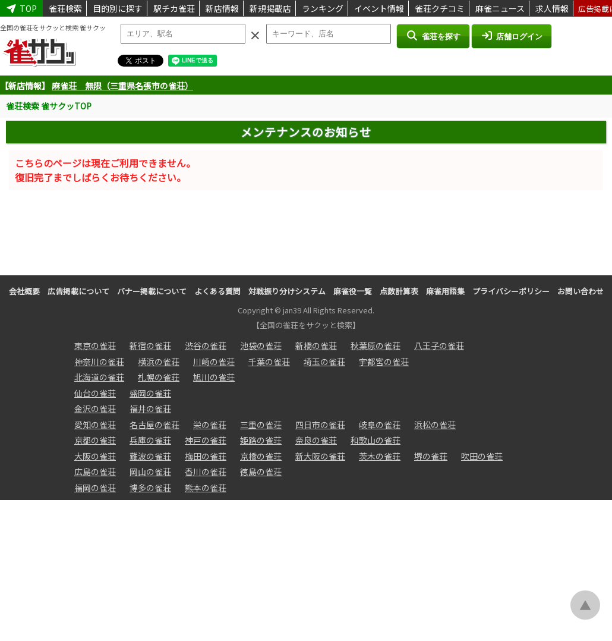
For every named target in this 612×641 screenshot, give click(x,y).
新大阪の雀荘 (320, 456)
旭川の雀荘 (214, 377)
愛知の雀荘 (95, 425)
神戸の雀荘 (205, 440)
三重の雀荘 (261, 425)
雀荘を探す (433, 35)
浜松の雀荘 (435, 425)
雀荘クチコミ (440, 8)
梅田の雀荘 (205, 456)
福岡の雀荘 (95, 488)
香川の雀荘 (205, 471)
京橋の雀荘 (261, 456)
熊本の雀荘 (205, 488)
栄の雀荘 (209, 425)
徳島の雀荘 (261, 471)
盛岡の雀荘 (150, 393)
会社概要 (24, 291)
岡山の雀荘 (150, 471)
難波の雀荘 (150, 456)
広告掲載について (78, 291)
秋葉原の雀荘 (375, 345)
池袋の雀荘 (261, 345)
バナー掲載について (152, 291)
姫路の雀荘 (261, 440)
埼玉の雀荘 (324, 361)
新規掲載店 (270, 8)
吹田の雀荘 (482, 456)
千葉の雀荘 (269, 361)
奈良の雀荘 (316, 440)
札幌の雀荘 (158, 377)
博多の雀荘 (150, 488)
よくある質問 (217, 291)
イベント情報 (379, 8)
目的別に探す (118, 8)
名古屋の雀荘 (154, 425)
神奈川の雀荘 (99, 361)
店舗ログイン (511, 35)
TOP (21, 8)
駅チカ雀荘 (174, 8)
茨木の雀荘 (379, 456)
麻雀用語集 (445, 291)
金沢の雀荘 (95, 408)
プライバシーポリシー (511, 291)
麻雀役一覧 (352, 291)
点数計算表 (399, 291)
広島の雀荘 (95, 471)
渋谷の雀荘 (205, 345)
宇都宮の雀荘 (384, 361)
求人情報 (552, 8)
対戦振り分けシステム (287, 291)
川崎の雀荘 (214, 361)
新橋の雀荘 (316, 345)
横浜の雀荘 (158, 361)
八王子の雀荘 (439, 345)
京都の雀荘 (95, 440)
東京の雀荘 (95, 345)
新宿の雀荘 (150, 345)
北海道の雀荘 (99, 377)
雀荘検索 (65, 8)
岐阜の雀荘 (379, 425)
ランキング (322, 8)
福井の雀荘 (150, 408)
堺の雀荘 (430, 456)
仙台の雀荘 (95, 393)
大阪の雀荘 (95, 456)
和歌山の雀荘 (375, 440)
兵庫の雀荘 (150, 440)
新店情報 (222, 8)
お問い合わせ (580, 291)
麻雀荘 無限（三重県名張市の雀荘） (122, 86)
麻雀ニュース (500, 8)
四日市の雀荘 (320, 425)
